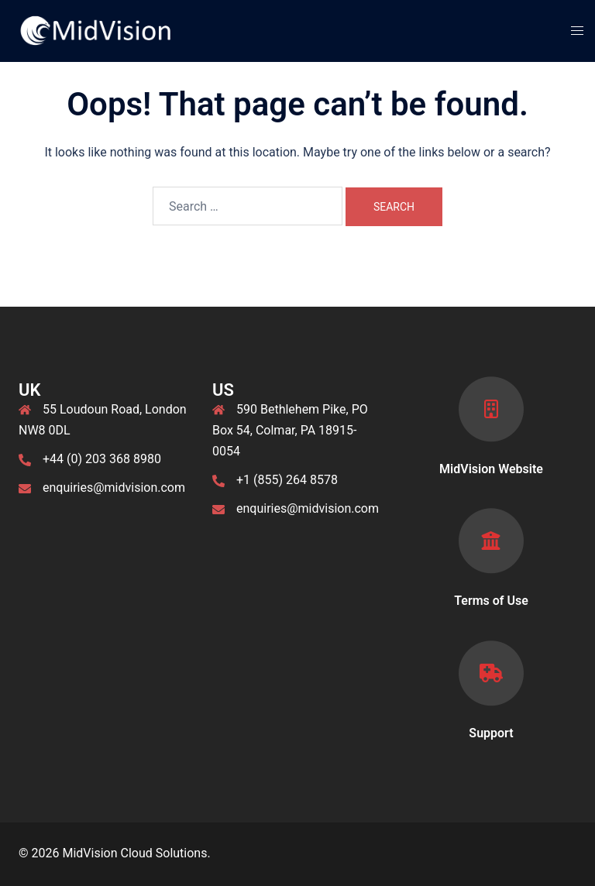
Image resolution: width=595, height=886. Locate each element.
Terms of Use (491, 600)
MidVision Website (491, 469)
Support (491, 733)
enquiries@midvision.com (114, 487)
